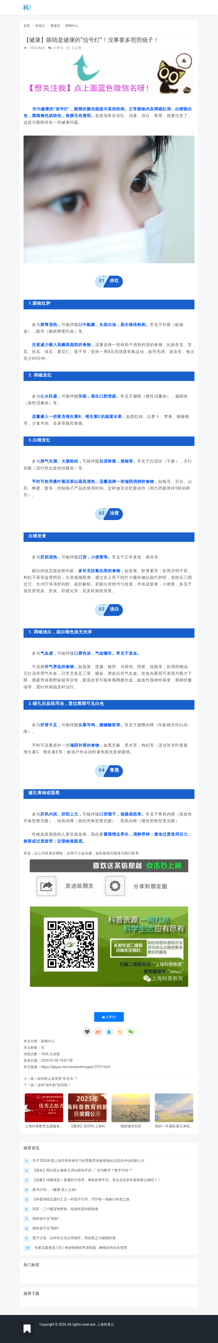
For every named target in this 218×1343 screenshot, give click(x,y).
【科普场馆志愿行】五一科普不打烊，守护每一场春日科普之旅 (81, 1199)
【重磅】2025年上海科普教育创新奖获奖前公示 (87, 1126)
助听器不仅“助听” (45, 1219)
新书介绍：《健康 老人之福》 (55, 1190)
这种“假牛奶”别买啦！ (54, 1085)
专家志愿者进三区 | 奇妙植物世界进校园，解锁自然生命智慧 (80, 1248)
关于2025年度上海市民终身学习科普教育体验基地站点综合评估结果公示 (88, 1161)
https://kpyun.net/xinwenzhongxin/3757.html (75, 1067)
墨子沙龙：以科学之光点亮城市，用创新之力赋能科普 (74, 1238)
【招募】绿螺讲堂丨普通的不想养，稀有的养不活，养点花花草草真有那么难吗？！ (96, 1180)
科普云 (40, 26)
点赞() (109, 1017)
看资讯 (55, 26)
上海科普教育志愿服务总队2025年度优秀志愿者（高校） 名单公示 (44, 1126)
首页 (27, 26)
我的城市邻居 (130, 1126)
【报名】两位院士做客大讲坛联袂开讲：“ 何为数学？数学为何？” (82, 1170)
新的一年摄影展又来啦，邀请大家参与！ (174, 1126)
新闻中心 (71, 26)
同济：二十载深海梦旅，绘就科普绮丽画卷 (65, 1209)
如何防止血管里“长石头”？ (57, 1078)
